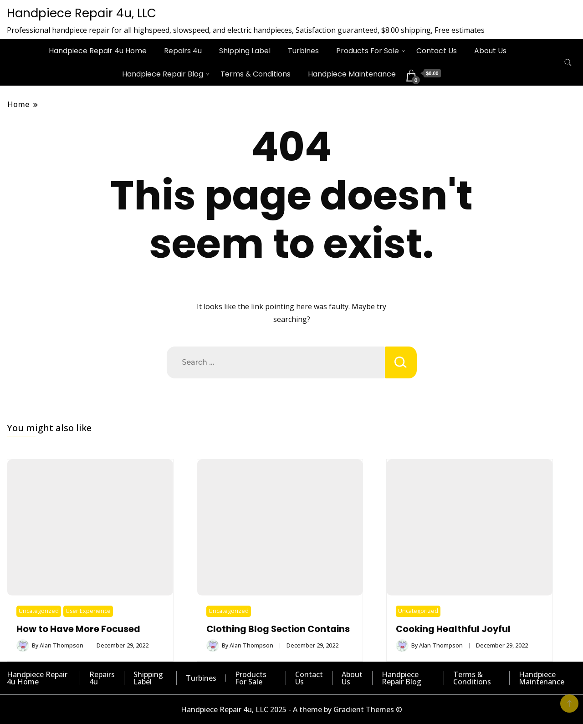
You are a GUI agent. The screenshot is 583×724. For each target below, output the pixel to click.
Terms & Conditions (255, 74)
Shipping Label (245, 51)
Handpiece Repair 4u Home (98, 51)
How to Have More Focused (78, 629)
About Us (490, 51)
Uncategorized (39, 611)
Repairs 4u (183, 51)
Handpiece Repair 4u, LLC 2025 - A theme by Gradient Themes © (291, 709)
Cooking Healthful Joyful (453, 629)
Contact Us (436, 51)
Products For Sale (367, 51)
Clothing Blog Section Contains (278, 629)
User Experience (88, 611)
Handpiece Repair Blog (162, 74)
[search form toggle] (568, 62)
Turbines (303, 51)
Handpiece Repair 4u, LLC (81, 13)
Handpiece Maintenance (352, 74)
